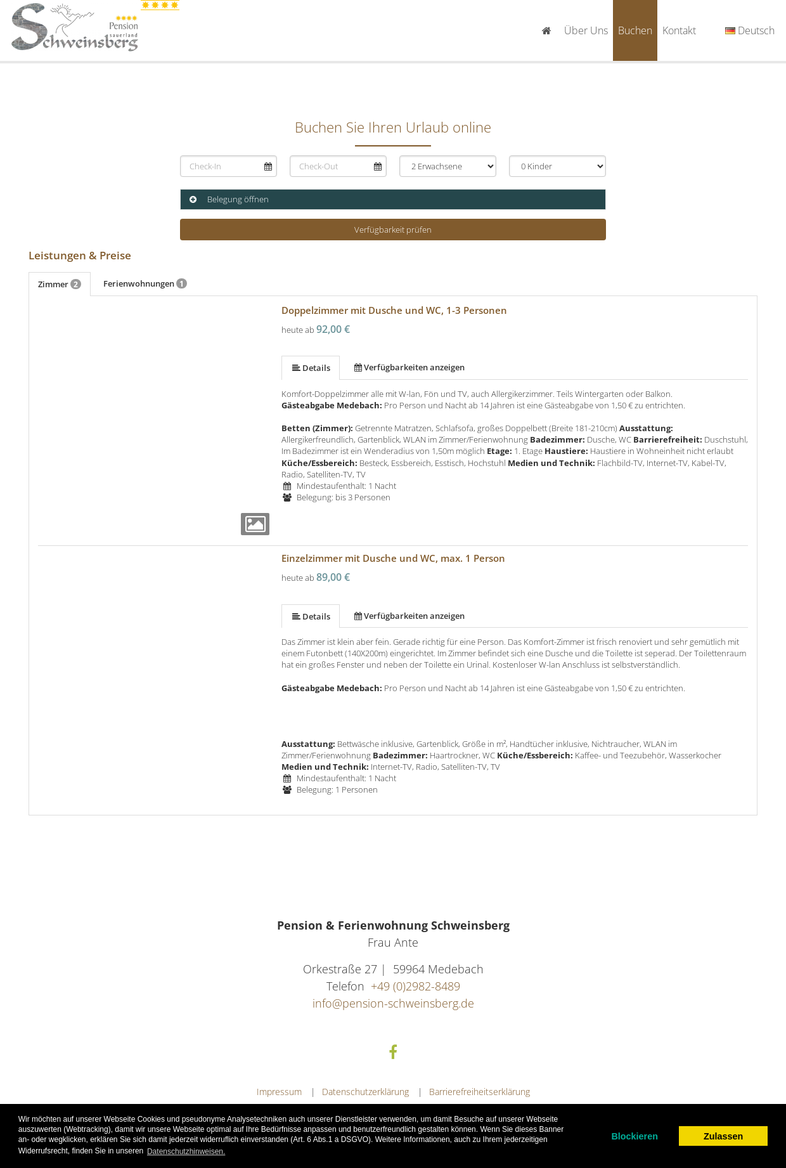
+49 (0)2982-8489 (415, 986)
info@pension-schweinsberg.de (393, 1003)
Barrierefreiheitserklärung (479, 1092)
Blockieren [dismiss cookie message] (634, 1136)
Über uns (586, 30)
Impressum (279, 1092)
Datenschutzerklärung (365, 1092)
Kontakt (679, 30)
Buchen (635, 30)
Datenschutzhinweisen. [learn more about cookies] (186, 1151)
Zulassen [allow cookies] (723, 1136)
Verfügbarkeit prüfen (393, 229)
